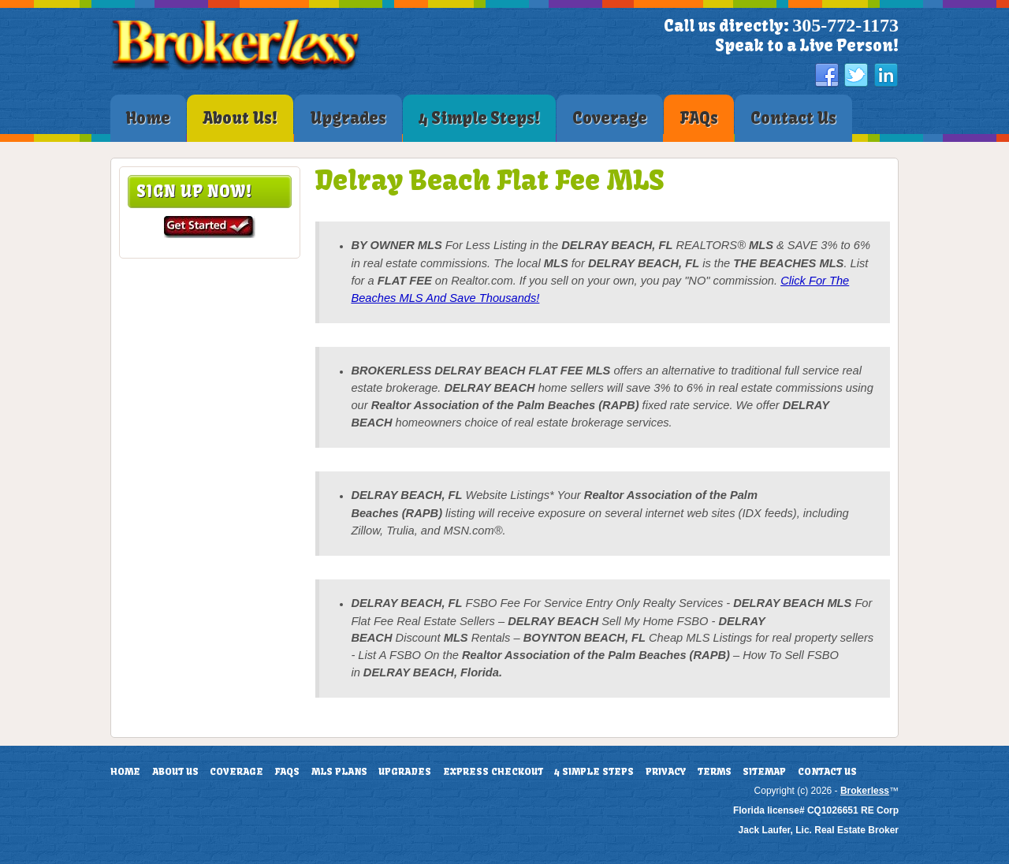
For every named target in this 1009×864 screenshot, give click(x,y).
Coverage (236, 771)
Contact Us (827, 771)
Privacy (666, 771)
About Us (175, 771)
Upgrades (404, 771)
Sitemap (764, 771)
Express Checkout (493, 771)
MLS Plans (339, 771)
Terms (715, 771)
